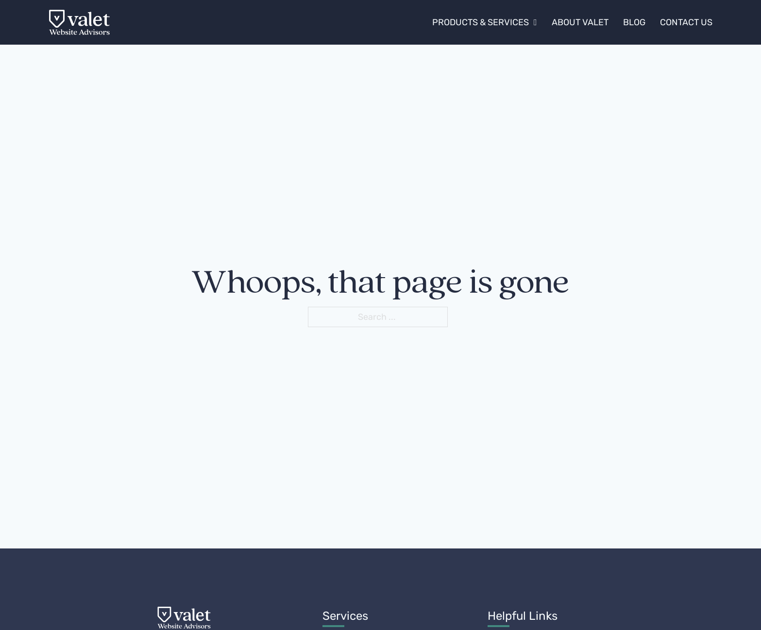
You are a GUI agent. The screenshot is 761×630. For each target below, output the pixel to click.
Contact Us (686, 22)
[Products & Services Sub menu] (535, 22)
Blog (634, 22)
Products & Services (480, 22)
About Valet (580, 22)
